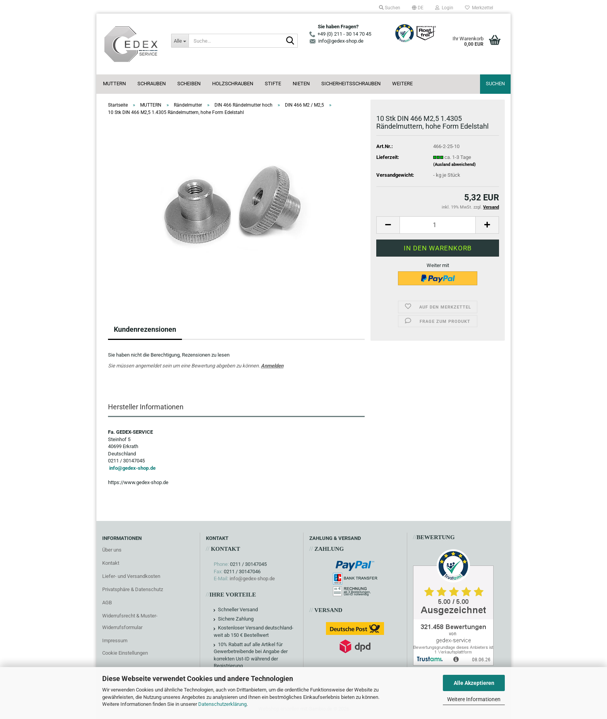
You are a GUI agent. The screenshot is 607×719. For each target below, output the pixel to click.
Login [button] (444, 7)
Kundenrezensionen (145, 329)
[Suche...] (179, 41)
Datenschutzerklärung (222, 704)
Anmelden (272, 366)
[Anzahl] (438, 225)
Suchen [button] (389, 7)
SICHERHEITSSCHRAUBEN (351, 83)
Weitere (402, 83)
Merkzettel (479, 7)
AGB (107, 602)
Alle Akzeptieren (474, 683)
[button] (417, 8)
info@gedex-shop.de (132, 468)
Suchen (495, 83)
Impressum (114, 640)
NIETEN (301, 83)
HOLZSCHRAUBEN (232, 83)
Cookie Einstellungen (125, 653)
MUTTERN (114, 83)
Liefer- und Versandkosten (131, 576)
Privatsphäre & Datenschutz (132, 589)
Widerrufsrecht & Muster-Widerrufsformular (130, 621)
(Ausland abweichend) (454, 164)
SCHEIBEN (189, 83)
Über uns (112, 550)
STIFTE (273, 83)
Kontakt (110, 563)
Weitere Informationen (474, 699)
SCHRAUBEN (151, 83)
